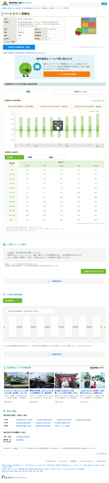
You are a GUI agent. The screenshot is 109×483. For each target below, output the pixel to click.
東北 (8, 471)
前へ (4, 327)
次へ (104, 327)
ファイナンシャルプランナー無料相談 (73, 468)
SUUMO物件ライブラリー (32, 8)
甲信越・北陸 (17, 471)
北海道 (4, 471)
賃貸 (26, 465)
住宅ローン (48, 468)
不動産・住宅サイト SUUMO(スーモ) (12, 465)
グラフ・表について (98, 100)
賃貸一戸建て (51, 465)
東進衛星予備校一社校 (23, 426)
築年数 (30, 157)
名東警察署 (20, 440)
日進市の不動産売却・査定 (19, 47)
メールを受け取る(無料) (67, 74)
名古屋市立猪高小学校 (44, 419)
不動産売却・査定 (23, 468)
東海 (23, 471)
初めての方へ (51, 461)
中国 (34, 471)
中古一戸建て (96, 465)
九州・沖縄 (39, 471)
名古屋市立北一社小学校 (24, 419)
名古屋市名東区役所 (23, 436)
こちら (79, 346)
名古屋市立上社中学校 (43, 423)
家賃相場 (58, 465)
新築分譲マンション (67, 465)
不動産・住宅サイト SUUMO (11, 8)
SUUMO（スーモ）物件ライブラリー (17, 3)
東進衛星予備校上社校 (43, 426)
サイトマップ (63, 461)
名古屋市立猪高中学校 (23, 423)
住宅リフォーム (12, 468)
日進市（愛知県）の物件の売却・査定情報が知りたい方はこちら (24, 53)
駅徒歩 (51, 157)
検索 (105, 3)
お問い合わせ (101, 461)
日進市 (51, 8)
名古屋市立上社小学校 (83, 419)
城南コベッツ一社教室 (62, 426)
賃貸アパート (42, 465)
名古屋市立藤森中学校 (62, 423)
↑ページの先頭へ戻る (101, 453)
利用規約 (74, 461)
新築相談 (31, 468)
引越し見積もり (39, 468)
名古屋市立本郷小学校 (64, 419)
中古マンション (78, 465)
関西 (27, 471)
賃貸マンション (33, 465)
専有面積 (10, 157)
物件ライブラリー (57, 468)
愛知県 (45, 8)
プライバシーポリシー (86, 461)
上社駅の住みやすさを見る (93, 271)
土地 (102, 465)
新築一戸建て (88, 465)
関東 (11, 471)
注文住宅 (4, 468)
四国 (30, 471)
